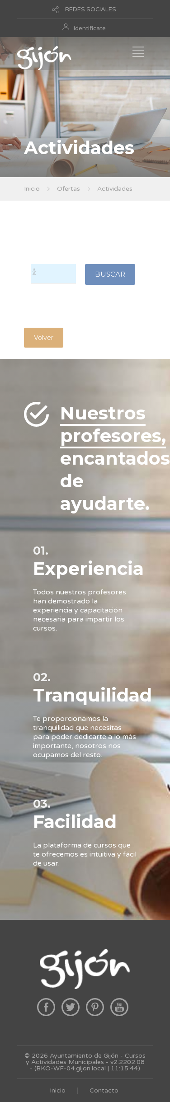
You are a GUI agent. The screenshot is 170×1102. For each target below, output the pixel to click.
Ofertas (68, 189)
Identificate (90, 28)
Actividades (114, 189)
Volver (43, 338)
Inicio (32, 189)
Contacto (104, 1090)
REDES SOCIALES (90, 9)
